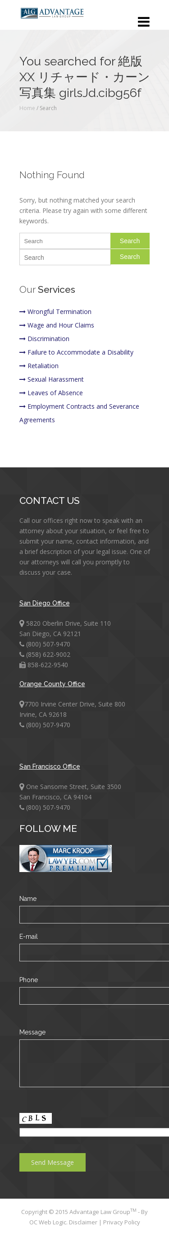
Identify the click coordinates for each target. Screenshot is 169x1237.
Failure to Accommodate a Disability (76, 352)
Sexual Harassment (51, 379)
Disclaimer (84, 1222)
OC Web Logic (47, 1222)
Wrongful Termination (55, 311)
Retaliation (39, 365)
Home (27, 108)
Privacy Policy (121, 1222)
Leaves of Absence (51, 392)
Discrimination (44, 338)
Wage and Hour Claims (56, 325)
